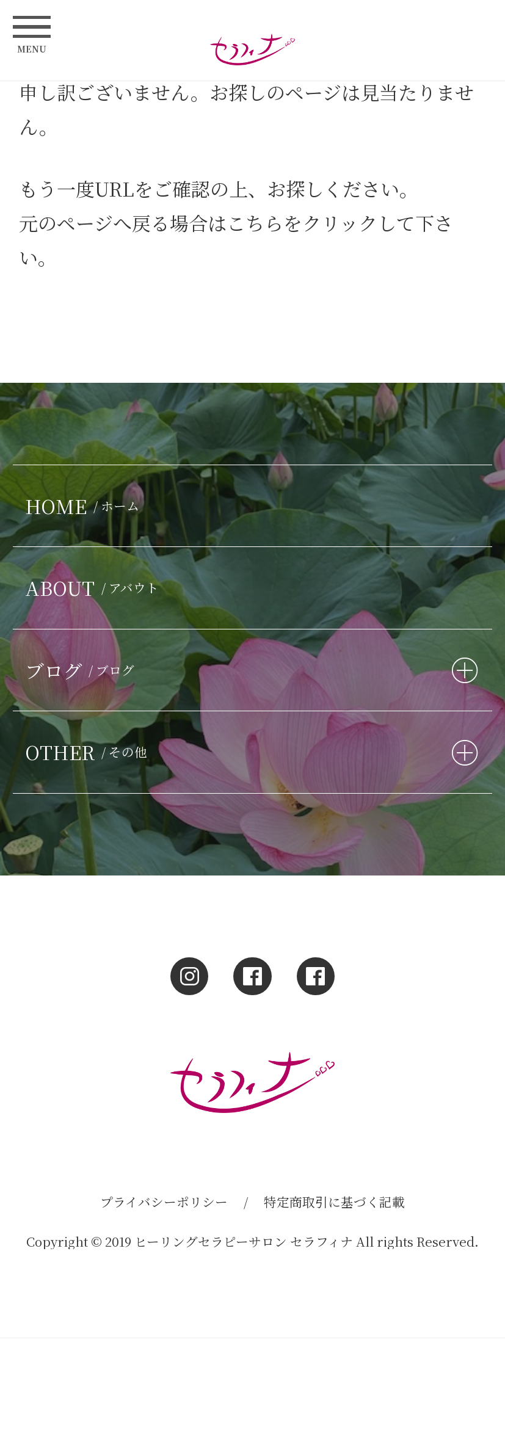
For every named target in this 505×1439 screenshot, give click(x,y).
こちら (255, 222)
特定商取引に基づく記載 (334, 1201)
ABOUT (95, 587)
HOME (85, 506)
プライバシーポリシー (164, 1201)
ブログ (82, 670)
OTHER (89, 752)
